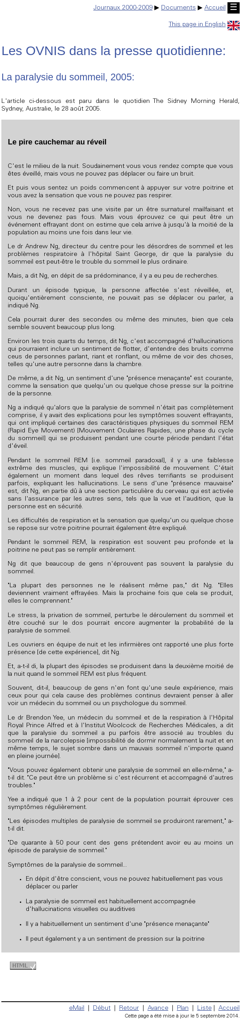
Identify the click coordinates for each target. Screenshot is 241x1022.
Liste (204, 1008)
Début (102, 1008)
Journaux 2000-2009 (123, 8)
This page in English (204, 25)
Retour (129, 1008)
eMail (76, 1008)
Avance (158, 1008)
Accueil (215, 8)
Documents (178, 8)
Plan (183, 1008)
